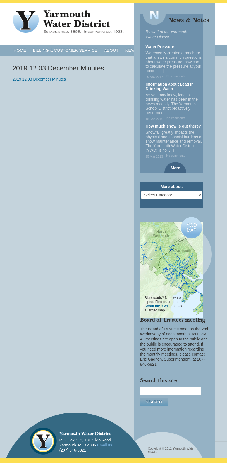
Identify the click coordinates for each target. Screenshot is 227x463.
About (111, 50)
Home (20, 50)
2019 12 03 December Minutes (39, 79)
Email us (104, 445)
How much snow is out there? (173, 126)
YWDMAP (192, 227)
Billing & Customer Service (65, 50)
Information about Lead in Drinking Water (170, 86)
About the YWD (157, 306)
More (175, 168)
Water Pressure (160, 46)
